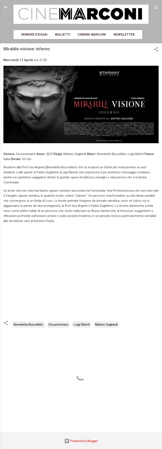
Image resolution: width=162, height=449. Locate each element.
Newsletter (124, 34)
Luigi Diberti (82, 324)
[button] (156, 50)
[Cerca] (156, 8)
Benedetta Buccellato (28, 324)
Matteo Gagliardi (106, 324)
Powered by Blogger (81, 441)
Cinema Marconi (92, 34)
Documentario (58, 324)
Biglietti (62, 34)
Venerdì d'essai (34, 34)
